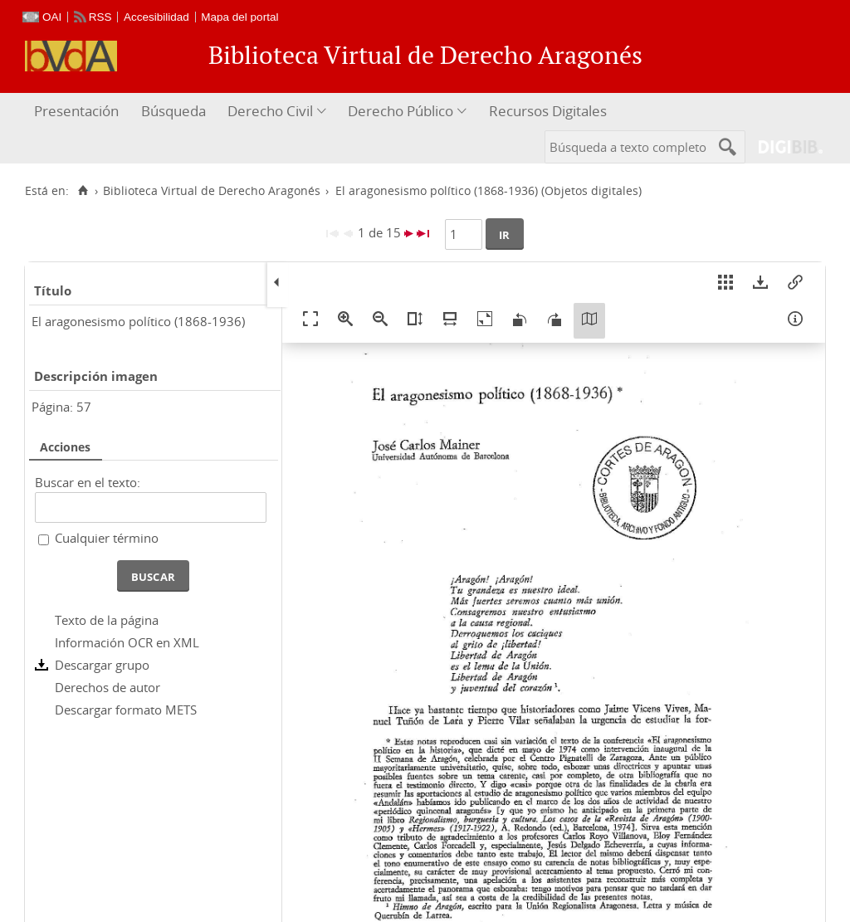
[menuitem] (78, 111)
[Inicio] (83, 191)
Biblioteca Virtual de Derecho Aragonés (211, 190)
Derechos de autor (107, 687)
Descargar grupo (102, 664)
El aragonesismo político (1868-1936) (138, 321)
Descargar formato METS (126, 709)
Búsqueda (173, 110)
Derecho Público (400, 110)
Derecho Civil (270, 110)
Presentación (76, 110)
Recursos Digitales (548, 110)
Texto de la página (107, 620)
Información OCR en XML (127, 642)
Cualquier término (107, 537)
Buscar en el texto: (87, 482)
